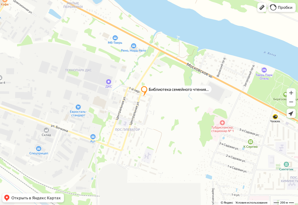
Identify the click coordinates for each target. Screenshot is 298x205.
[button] (261, 7)
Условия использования (251, 202)
